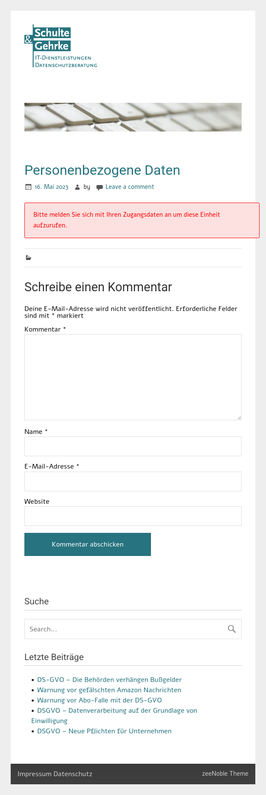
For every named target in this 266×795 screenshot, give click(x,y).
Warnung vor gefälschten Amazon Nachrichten (109, 690)
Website (37, 501)
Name (36, 431)
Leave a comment (130, 186)
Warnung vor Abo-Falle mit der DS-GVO (99, 700)
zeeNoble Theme (225, 773)
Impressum (35, 774)
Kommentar (45, 329)
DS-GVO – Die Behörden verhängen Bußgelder (109, 679)
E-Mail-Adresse (52, 466)
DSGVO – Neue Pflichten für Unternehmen (104, 731)
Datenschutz (72, 774)
